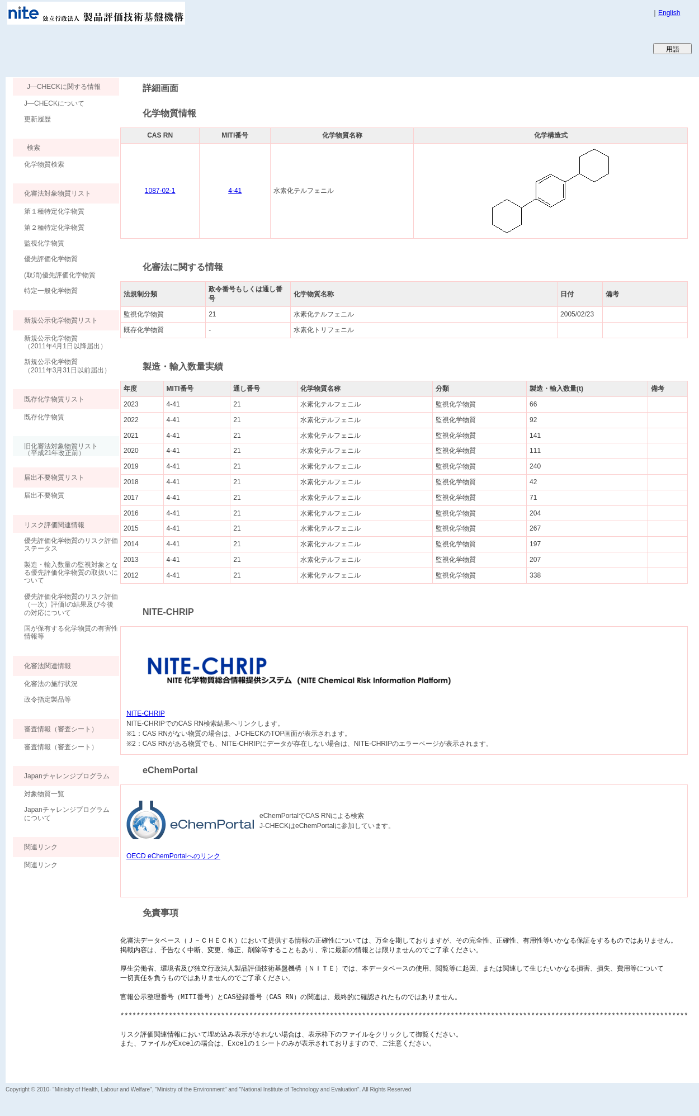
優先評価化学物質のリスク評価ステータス (71, 544)
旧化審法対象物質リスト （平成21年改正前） (55, 449)
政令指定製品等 (47, 699)
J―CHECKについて (54, 103)
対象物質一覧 (44, 794)
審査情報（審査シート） (61, 747)
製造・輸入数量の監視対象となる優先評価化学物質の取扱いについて (71, 573)
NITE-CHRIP (145, 713)
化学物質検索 (44, 164)
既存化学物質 (44, 417)
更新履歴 (37, 119)
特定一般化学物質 (51, 291)
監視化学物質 (44, 243)
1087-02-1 (160, 191)
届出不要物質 (44, 495)
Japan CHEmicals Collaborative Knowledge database (141, 48)
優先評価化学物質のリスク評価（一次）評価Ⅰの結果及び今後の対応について (71, 605)
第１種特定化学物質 (54, 211)
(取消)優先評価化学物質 (60, 275)
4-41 (235, 191)
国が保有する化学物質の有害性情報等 (71, 632)
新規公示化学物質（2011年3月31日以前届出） (67, 365)
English (669, 13)
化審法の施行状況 (51, 684)
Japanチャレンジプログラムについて (67, 813)
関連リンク (41, 865)
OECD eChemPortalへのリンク (173, 856)
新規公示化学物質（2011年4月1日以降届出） (65, 342)
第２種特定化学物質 (54, 227)
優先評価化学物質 (51, 259)
